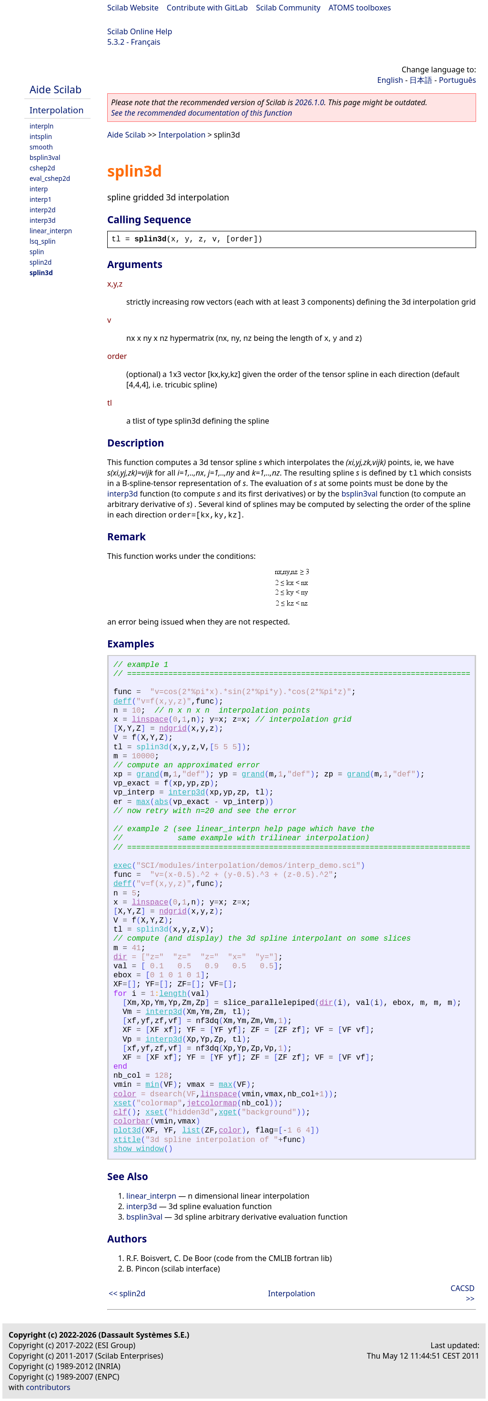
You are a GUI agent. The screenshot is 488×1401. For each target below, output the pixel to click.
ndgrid (173, 729)
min (152, 1085)
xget (228, 1112)
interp (39, 188)
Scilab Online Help (139, 31)
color (124, 1094)
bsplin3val (45, 157)
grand (147, 774)
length (173, 994)
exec (122, 866)
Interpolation (57, 110)
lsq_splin (43, 241)
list (191, 1130)
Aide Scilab (55, 89)
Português (457, 80)
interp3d (43, 220)
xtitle (127, 1140)
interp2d (43, 209)
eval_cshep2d (50, 178)
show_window (138, 1149)
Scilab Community (288, 7)
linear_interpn (51, 230)
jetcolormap (212, 1103)
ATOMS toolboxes (360, 7)
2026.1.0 (309, 102)
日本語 (420, 80)
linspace (150, 719)
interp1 (40, 199)
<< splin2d (127, 1293)
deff (122, 701)
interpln (41, 125)
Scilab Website (133, 7)
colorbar (131, 1121)
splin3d (41, 272)
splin (37, 251)
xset (122, 1103)
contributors (48, 1387)
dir (120, 957)
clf (120, 1112)
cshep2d (42, 167)
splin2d (40, 262)
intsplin (41, 136)
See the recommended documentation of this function (201, 113)
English (390, 80)
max (143, 802)
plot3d (127, 1130)
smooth (41, 146)
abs (161, 802)
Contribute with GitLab (207, 7)
